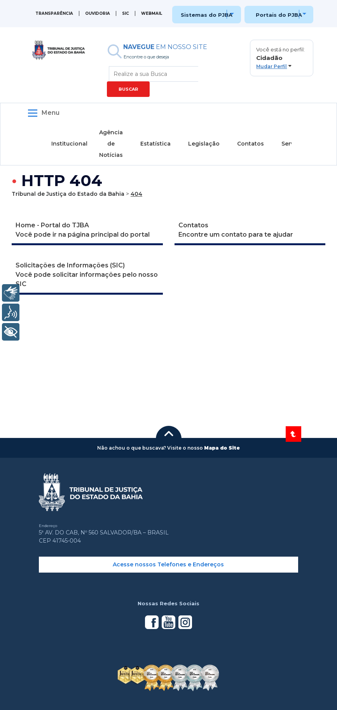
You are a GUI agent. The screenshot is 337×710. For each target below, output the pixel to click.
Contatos (250, 143)
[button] (281, 58)
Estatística (155, 143)
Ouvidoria (97, 13)
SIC (125, 13)
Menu (50, 112)
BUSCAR (128, 89)
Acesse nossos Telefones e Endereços (168, 564)
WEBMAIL (151, 13)
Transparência (54, 13)
